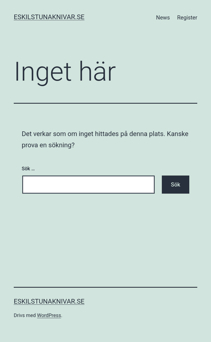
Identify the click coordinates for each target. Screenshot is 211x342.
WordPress (49, 315)
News (163, 17)
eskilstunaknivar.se (49, 17)
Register (187, 17)
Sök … (28, 168)
